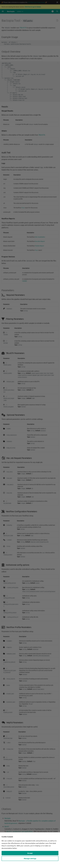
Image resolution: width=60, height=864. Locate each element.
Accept (30, 853)
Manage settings (30, 858)
